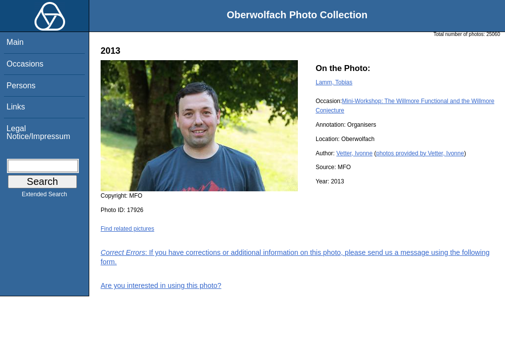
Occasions (24, 64)
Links (15, 107)
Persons (21, 85)
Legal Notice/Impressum (38, 132)
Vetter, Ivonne (354, 153)
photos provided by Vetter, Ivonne (420, 153)
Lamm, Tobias (334, 82)
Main (15, 42)
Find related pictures (127, 228)
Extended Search (44, 196)
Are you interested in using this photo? (161, 285)
